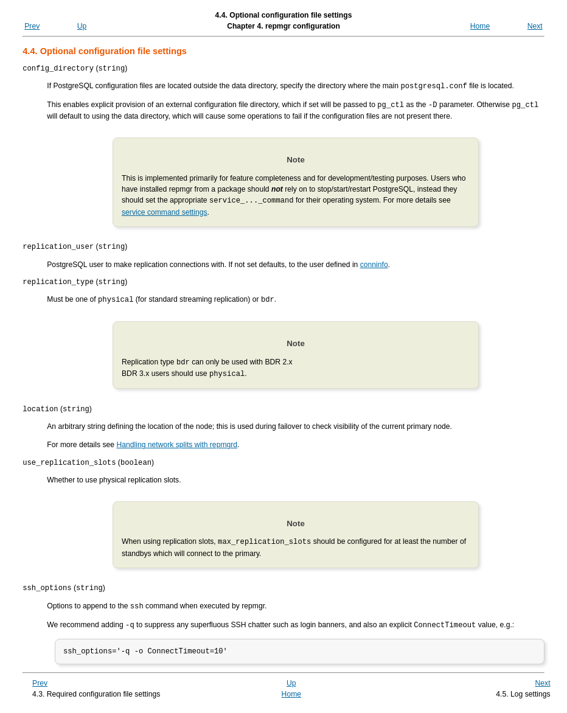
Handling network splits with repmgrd (176, 446)
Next (535, 26)
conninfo (374, 265)
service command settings (164, 211)
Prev (32, 26)
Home (480, 26)
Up (82, 26)
